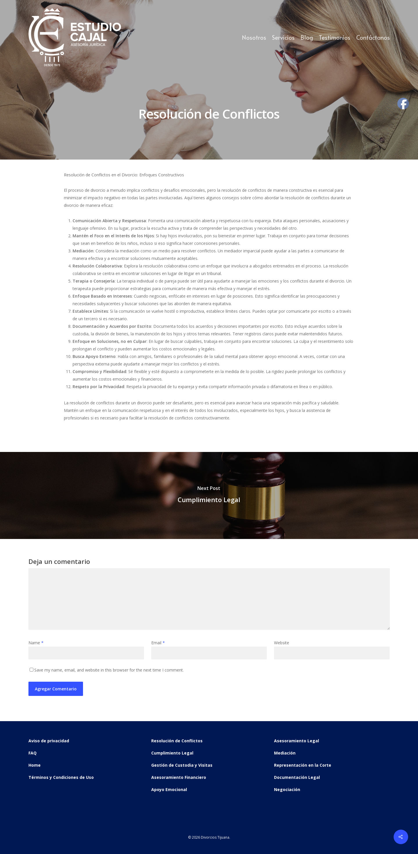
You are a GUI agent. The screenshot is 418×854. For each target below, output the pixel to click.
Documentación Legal (297, 777)
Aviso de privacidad (48, 740)
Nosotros (254, 37)
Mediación (285, 753)
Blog (306, 37)
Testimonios (334, 37)
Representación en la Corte (302, 765)
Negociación (287, 789)
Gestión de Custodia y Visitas (181, 765)
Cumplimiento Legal (172, 753)
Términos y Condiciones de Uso (61, 777)
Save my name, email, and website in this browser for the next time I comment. (109, 670)
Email (158, 642)
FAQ (32, 753)
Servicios (283, 37)
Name (36, 642)
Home (34, 765)
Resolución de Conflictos (177, 740)
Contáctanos (373, 37)
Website (281, 642)
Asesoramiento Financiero (178, 777)
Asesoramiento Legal (296, 740)
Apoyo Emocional (169, 789)
